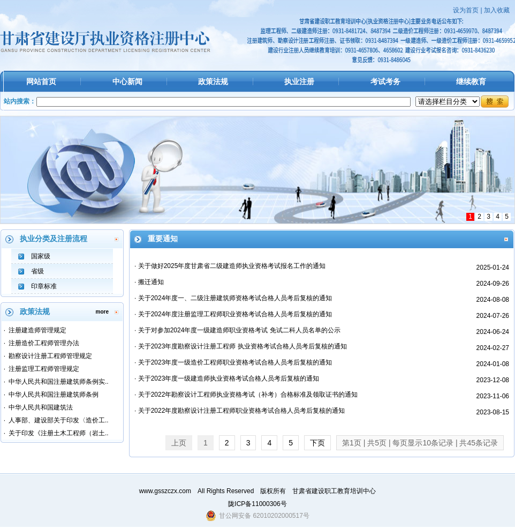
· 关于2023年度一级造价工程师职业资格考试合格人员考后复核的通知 (233, 362)
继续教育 (471, 81)
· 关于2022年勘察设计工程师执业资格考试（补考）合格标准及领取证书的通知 (246, 394)
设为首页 (466, 10)
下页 (317, 442)
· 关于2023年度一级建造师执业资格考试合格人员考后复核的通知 (226, 378)
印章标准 (44, 286)
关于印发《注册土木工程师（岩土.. (59, 433)
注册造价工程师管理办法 (44, 343)
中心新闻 (127, 81)
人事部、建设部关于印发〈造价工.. (59, 420)
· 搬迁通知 (149, 282)
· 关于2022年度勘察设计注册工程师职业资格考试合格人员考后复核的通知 (239, 410)
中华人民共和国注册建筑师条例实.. (59, 381)
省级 (37, 271)
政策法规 (213, 81)
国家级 (40, 256)
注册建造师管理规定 (37, 330)
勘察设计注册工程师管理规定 (50, 356)
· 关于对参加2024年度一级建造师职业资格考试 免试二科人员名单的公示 (237, 330)
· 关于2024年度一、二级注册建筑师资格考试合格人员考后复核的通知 (233, 298)
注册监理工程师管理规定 (44, 369)
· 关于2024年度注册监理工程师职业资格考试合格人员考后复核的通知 (233, 314)
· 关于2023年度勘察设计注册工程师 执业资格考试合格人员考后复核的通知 (240, 346)
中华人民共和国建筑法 (41, 407)
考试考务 (385, 81)
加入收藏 (497, 10)
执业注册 (299, 81)
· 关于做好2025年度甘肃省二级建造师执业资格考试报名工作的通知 (229, 266)
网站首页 (41, 81)
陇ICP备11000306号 (257, 504)
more (102, 312)
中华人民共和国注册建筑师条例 (54, 394)
